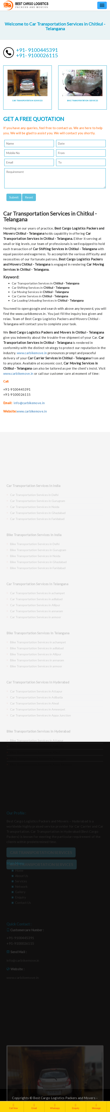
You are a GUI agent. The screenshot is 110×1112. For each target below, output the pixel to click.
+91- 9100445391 (37, 50)
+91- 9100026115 (37, 55)
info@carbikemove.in (29, 403)
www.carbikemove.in (32, 353)
